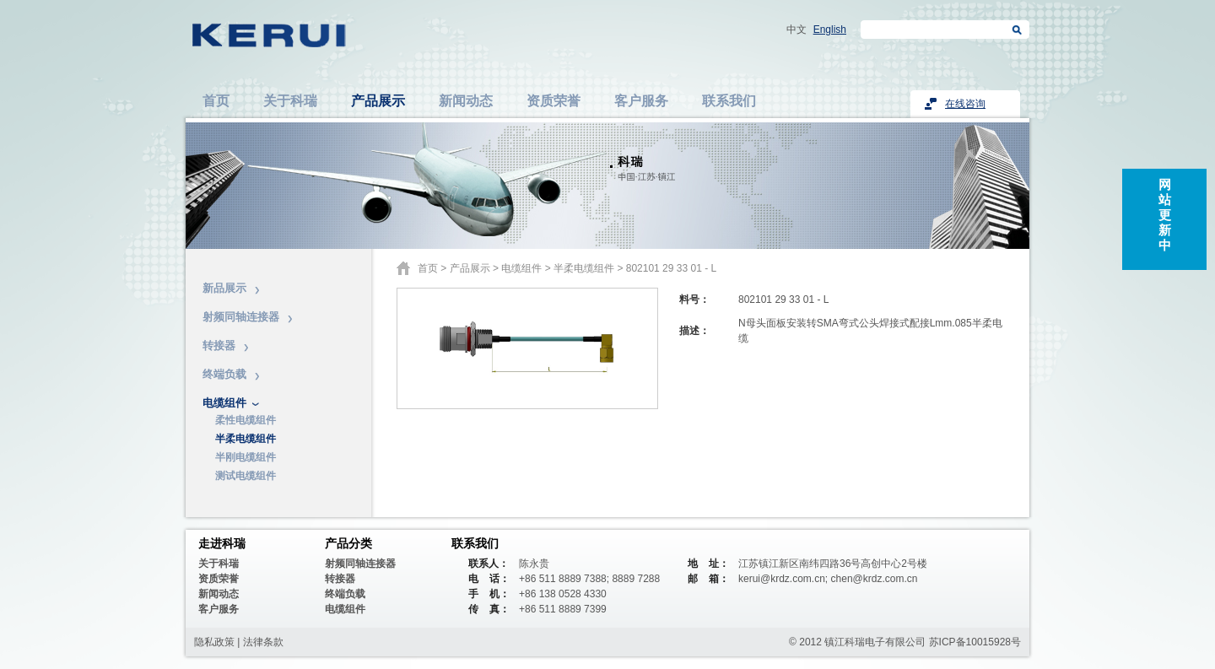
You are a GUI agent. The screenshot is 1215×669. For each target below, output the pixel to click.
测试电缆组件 (245, 476)
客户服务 (641, 101)
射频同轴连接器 (240, 316)
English (829, 29)
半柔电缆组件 (245, 439)
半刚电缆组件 (245, 457)
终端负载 (224, 374)
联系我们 (729, 101)
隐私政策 (214, 642)
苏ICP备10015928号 (975, 642)
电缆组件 (224, 403)
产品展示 (378, 101)
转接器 (218, 345)
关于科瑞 (290, 101)
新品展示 (224, 288)
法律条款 (263, 642)
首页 (216, 101)
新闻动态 (466, 101)
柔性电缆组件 (245, 420)
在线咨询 (965, 104)
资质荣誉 (553, 101)
